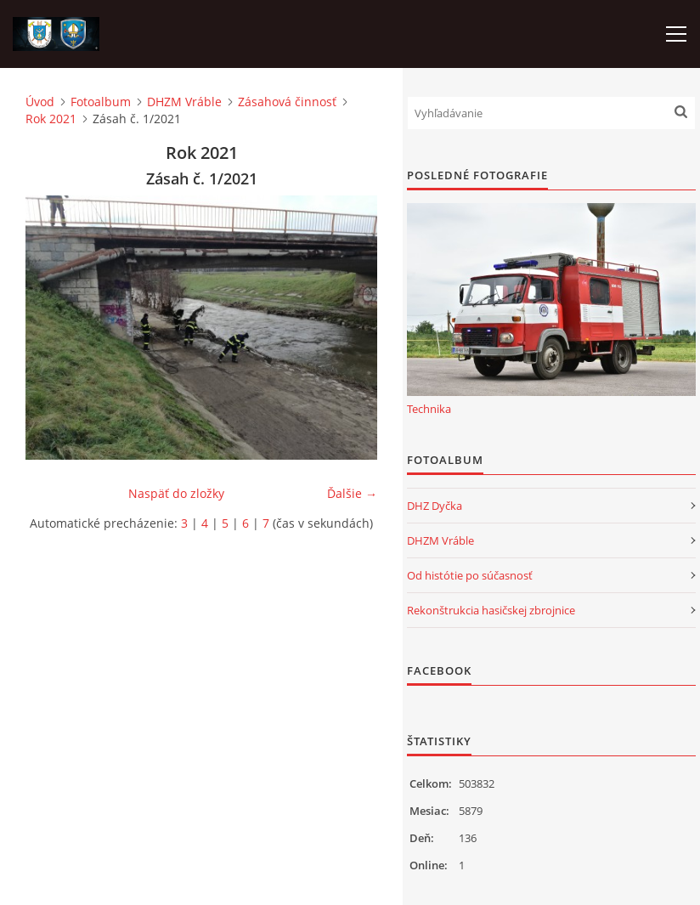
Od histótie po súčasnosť (470, 575)
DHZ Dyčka (434, 505)
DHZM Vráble (184, 101)
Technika (429, 408)
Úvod (39, 101)
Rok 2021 (50, 118)
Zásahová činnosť (287, 101)
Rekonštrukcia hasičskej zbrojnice (491, 610)
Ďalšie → (352, 493)
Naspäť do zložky (176, 493)
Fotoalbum (101, 101)
